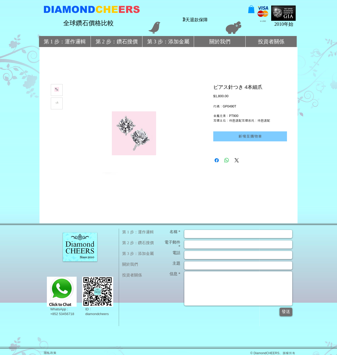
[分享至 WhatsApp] (227, 160)
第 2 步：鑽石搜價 (138, 243)
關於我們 (130, 264)
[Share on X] (237, 160)
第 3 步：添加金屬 (138, 253)
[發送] (286, 312)
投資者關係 (132, 275)
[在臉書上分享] (217, 160)
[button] (251, 9)
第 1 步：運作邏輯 (138, 232)
